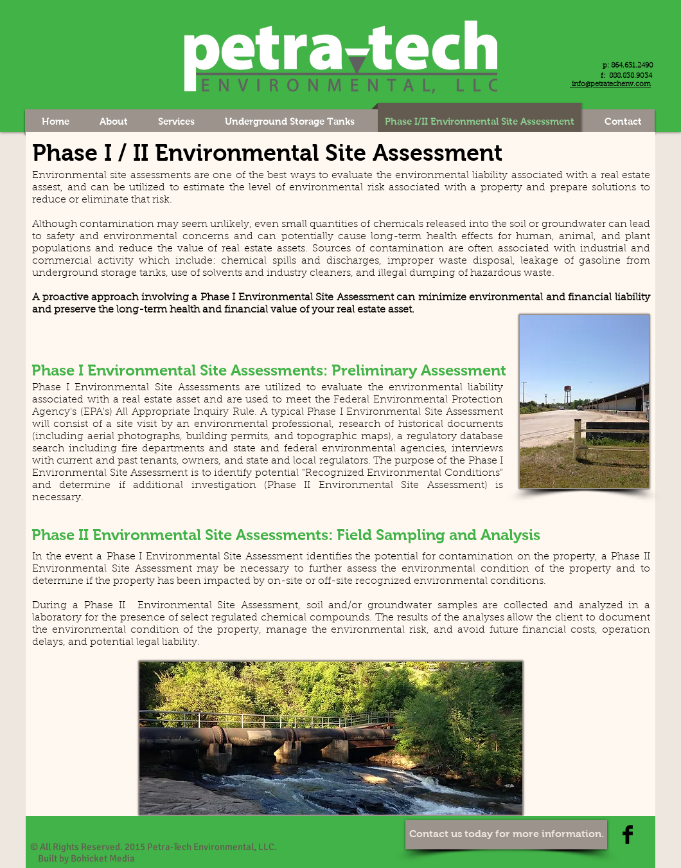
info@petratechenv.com (610, 84)
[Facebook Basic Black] (627, 834)
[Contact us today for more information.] (506, 834)
